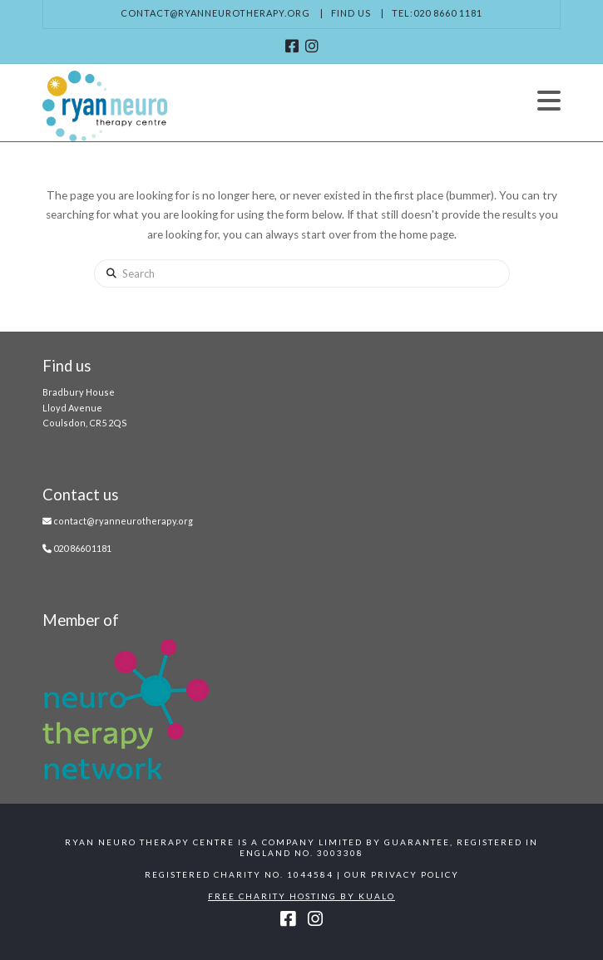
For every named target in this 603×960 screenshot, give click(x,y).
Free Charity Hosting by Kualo (301, 896)
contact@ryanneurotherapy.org (215, 12)
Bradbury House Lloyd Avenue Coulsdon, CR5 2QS (84, 407)
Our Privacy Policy (401, 874)
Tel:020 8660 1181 (437, 12)
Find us (351, 12)
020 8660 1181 (82, 548)
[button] (549, 100)
